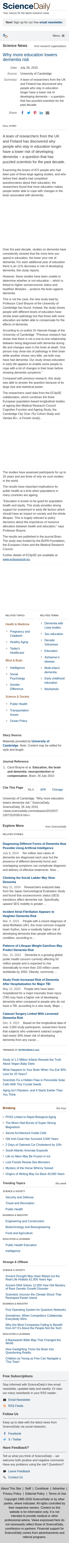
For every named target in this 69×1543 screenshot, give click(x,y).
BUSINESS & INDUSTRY (15, 1215)
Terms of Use (57, 1493)
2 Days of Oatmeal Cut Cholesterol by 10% (34, 1144)
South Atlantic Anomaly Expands (27, 1150)
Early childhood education (55, 680)
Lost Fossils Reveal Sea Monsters (28, 1162)
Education (51, 650)
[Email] (47, 113)
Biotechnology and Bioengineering (28, 1227)
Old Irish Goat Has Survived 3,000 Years (32, 1138)
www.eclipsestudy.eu (16, 559)
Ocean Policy (18, 720)
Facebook (14, 1433)
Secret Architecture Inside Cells (26, 1133)
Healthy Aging (19, 642)
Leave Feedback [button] (19, 1471)
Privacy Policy (12, 1493)
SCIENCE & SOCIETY (14, 1191)
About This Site (11, 1488)
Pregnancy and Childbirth (20, 633)
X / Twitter (14, 1439)
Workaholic (52, 689)
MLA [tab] (31, 789)
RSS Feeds (15, 1405)
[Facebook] (22, 113)
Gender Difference (16, 686)
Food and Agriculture (19, 1233)
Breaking (9, 1108)
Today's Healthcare (17, 650)
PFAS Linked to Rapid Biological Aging (31, 1117)
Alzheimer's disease (52, 659)
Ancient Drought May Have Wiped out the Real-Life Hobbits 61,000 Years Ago (33, 1278)
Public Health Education (21, 1245)
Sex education (54, 634)
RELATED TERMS (49, 615)
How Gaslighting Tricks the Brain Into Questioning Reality (30, 1351)
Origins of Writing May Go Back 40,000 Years (35, 1174)
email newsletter (51, 22)
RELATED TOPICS (15, 615)
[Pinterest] (35, 113)
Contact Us (15, 1477)
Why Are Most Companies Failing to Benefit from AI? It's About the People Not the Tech (34, 1326)
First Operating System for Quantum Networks (36, 1309)
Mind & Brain (14, 660)
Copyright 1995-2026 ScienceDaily (27, 1499)
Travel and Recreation (20, 1203)
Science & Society (17, 696)
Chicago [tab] (57, 789)
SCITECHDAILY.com (28, 1050)
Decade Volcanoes (51, 642)
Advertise (58, 1488)
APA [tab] (43, 789)
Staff (28, 1488)
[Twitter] (28, 113)
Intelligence (17, 667)
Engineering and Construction (25, 1221)
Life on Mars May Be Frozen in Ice (28, 1156)
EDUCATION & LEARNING (16, 1239)
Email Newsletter (19, 1399)
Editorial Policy (35, 1493)
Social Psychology (17, 676)
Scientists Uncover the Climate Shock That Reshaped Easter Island (33, 1296)
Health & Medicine (17, 624)
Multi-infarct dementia (52, 670)
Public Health (18, 704)
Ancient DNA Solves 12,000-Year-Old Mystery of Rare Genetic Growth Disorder (35, 1287)
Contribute (42, 1488)
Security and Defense (20, 1197)
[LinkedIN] (41, 113)
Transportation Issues (19, 712)
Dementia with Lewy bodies (54, 625)
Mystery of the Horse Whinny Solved (29, 1168)
